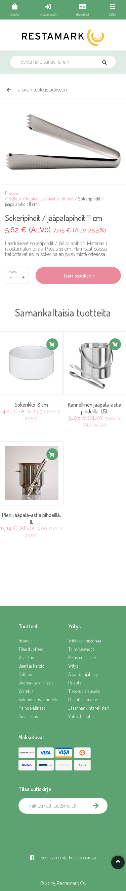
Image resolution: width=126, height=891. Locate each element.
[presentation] (69, 828)
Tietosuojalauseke (84, 691)
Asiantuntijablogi (83, 674)
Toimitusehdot (81, 649)
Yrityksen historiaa (84, 640)
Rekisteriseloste (82, 657)
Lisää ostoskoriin (78, 276)
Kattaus (15, 198)
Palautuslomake (82, 699)
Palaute (74, 682)
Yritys (73, 666)
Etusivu (11, 193)
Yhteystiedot (79, 716)
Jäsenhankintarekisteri (88, 708)
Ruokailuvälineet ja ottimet (50, 198)
